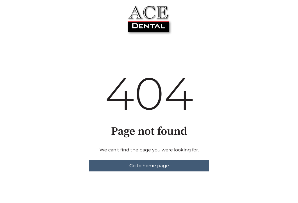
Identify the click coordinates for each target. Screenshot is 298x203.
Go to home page (149, 165)
